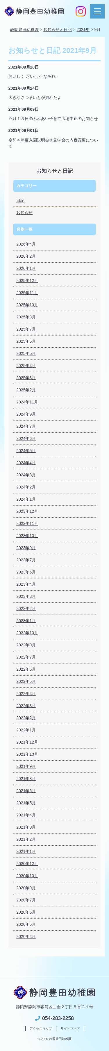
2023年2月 (26, 608)
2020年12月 (27, 863)
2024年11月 (27, 402)
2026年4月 (26, 244)
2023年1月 (26, 620)
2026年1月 (26, 268)
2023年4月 (26, 584)
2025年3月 (26, 377)
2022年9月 (26, 645)
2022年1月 (26, 730)
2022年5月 (26, 681)
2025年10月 (27, 305)
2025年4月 (26, 365)
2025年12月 (27, 280)
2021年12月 (27, 742)
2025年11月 (27, 292)
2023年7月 (26, 560)
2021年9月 (26, 766)
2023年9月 (26, 547)
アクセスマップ (41, 1028)
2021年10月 (27, 754)
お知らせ (24, 212)
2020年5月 (26, 924)
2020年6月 (26, 912)
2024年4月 (26, 462)
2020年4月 (26, 936)
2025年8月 (26, 317)
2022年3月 (26, 705)
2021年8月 (26, 778)
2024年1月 (26, 499)
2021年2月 (26, 839)
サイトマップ (70, 1028)
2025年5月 (26, 353)
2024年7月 (26, 426)
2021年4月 (26, 815)
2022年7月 (26, 657)
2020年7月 (26, 900)
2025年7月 (26, 329)
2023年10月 (27, 535)
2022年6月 (26, 669)
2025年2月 (26, 390)
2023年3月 (26, 596)
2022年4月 (26, 693)
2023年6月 (26, 572)
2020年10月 (27, 875)
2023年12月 (27, 511)
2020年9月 (26, 888)
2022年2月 (26, 718)
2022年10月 (27, 632)
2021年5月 (26, 803)
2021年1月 (26, 851)
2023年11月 (27, 523)
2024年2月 (26, 487)
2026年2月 (26, 256)
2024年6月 (26, 438)
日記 (20, 200)
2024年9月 (26, 414)
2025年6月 (26, 341)
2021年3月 (26, 827)
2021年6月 (26, 790)
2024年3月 (26, 475)
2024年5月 (26, 450)
